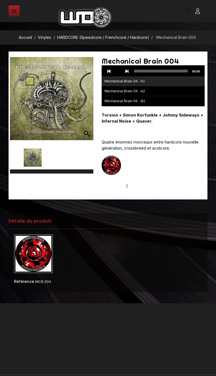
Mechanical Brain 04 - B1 (124, 101)
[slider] (161, 71)
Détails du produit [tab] (30, 221)
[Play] (118, 71)
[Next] (127, 71)
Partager (126, 186)
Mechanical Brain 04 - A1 (124, 81)
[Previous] (109, 71)
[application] (153, 86)
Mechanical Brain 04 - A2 (124, 91)
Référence (24, 281)
